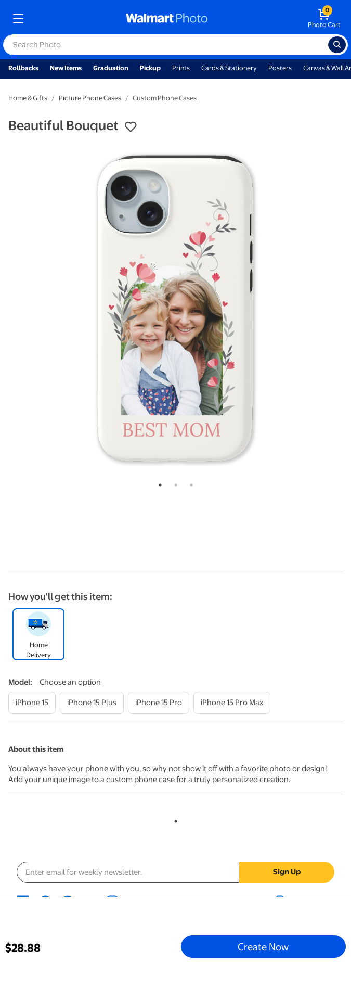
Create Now (263, 946)
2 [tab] (173, 483)
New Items (66, 68)
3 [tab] (189, 483)
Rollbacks (23, 68)
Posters (280, 68)
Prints (181, 68)
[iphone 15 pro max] (231, 703)
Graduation (110, 68)
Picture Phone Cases (90, 98)
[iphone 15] (32, 703)
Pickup (150, 68)
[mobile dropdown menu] (18, 19)
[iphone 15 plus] (92, 703)
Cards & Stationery (229, 68)
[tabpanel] (175, 307)
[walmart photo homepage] (167, 19)
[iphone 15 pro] (158, 703)
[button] (130, 127)
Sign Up (287, 871)
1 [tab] (158, 483)
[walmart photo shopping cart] (324, 19)
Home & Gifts (27, 98)
